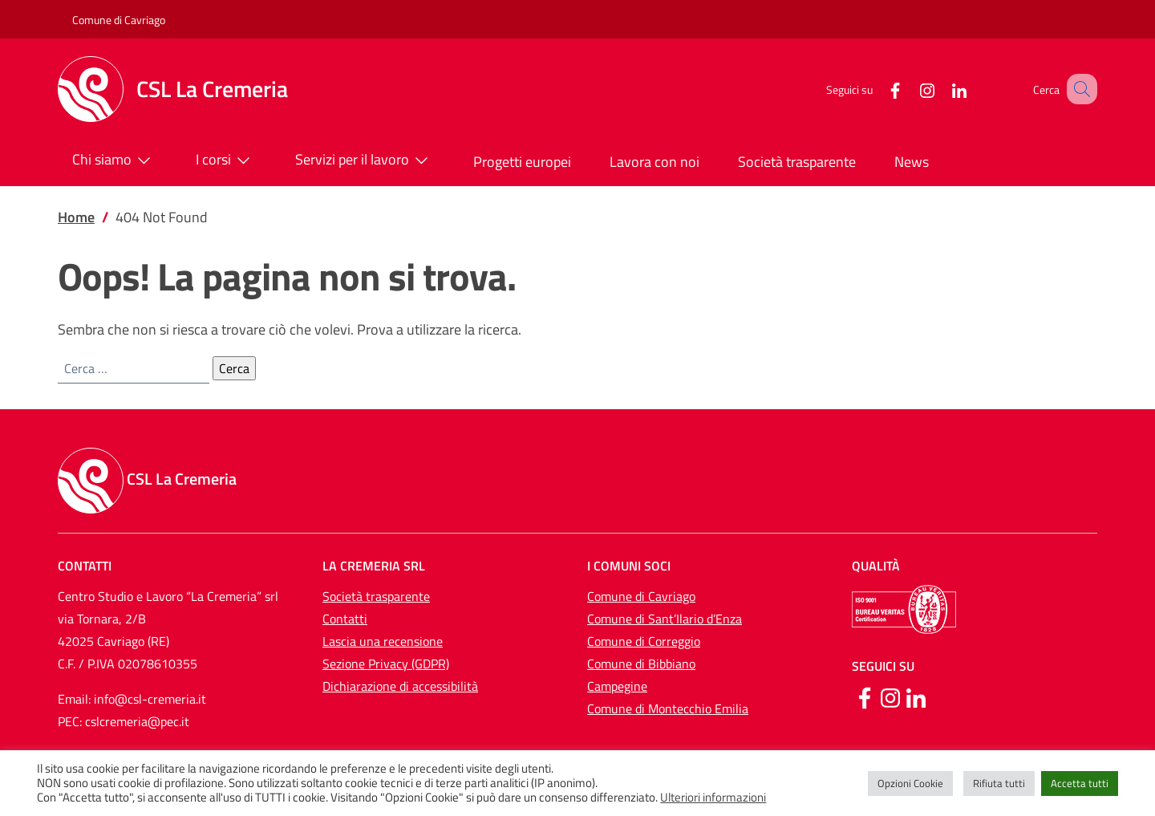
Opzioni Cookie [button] (910, 783)
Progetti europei (522, 162)
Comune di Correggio (643, 641)
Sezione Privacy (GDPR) (385, 663)
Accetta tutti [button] (1079, 783)
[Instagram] (907, 88)
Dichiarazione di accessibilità (400, 686)
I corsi (226, 160)
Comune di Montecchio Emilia (667, 708)
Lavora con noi (654, 162)
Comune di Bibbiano (641, 663)
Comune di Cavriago (118, 19)
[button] (1078, 89)
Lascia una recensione (382, 641)
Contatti (344, 618)
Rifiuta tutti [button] (999, 783)
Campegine (617, 686)
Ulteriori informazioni (713, 797)
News (911, 162)
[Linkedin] (916, 696)
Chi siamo (114, 160)
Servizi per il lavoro (365, 160)
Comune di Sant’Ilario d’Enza (664, 618)
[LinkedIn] (939, 88)
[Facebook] (875, 88)
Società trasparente (797, 162)
